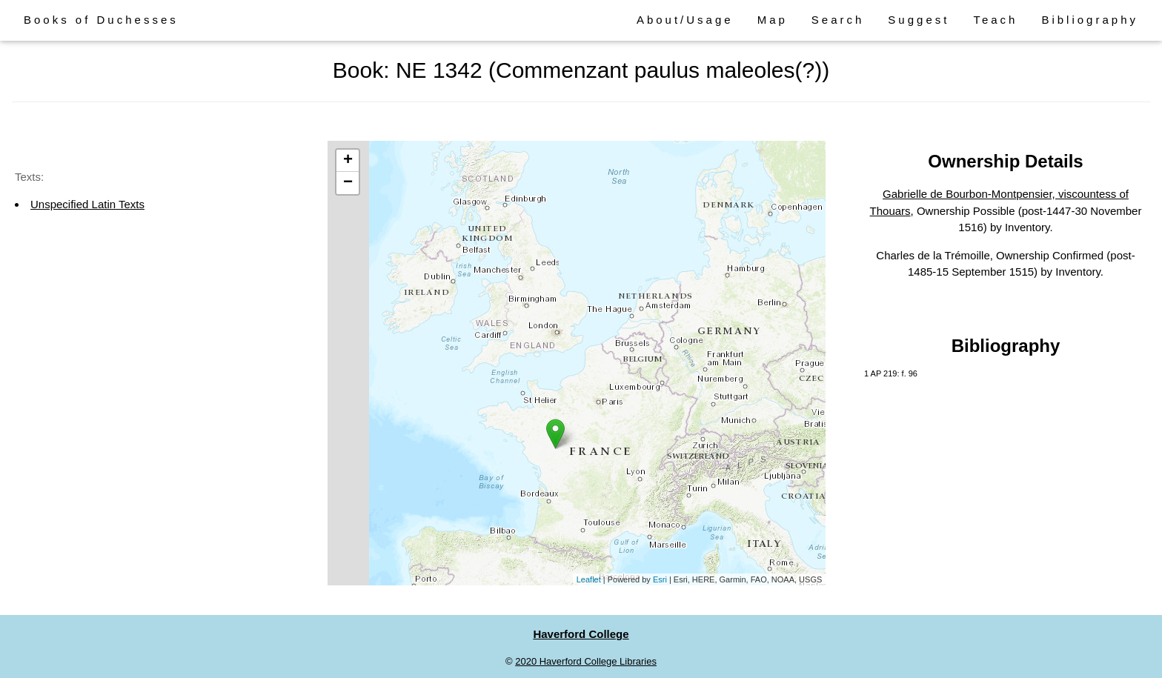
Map (772, 19)
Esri (660, 579)
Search (838, 19)
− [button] (348, 183)
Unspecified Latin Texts (87, 204)
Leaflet (589, 579)
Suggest (918, 19)
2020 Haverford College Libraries (586, 661)
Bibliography (1089, 19)
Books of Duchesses (101, 19)
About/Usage (685, 19)
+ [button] (348, 161)
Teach (995, 19)
